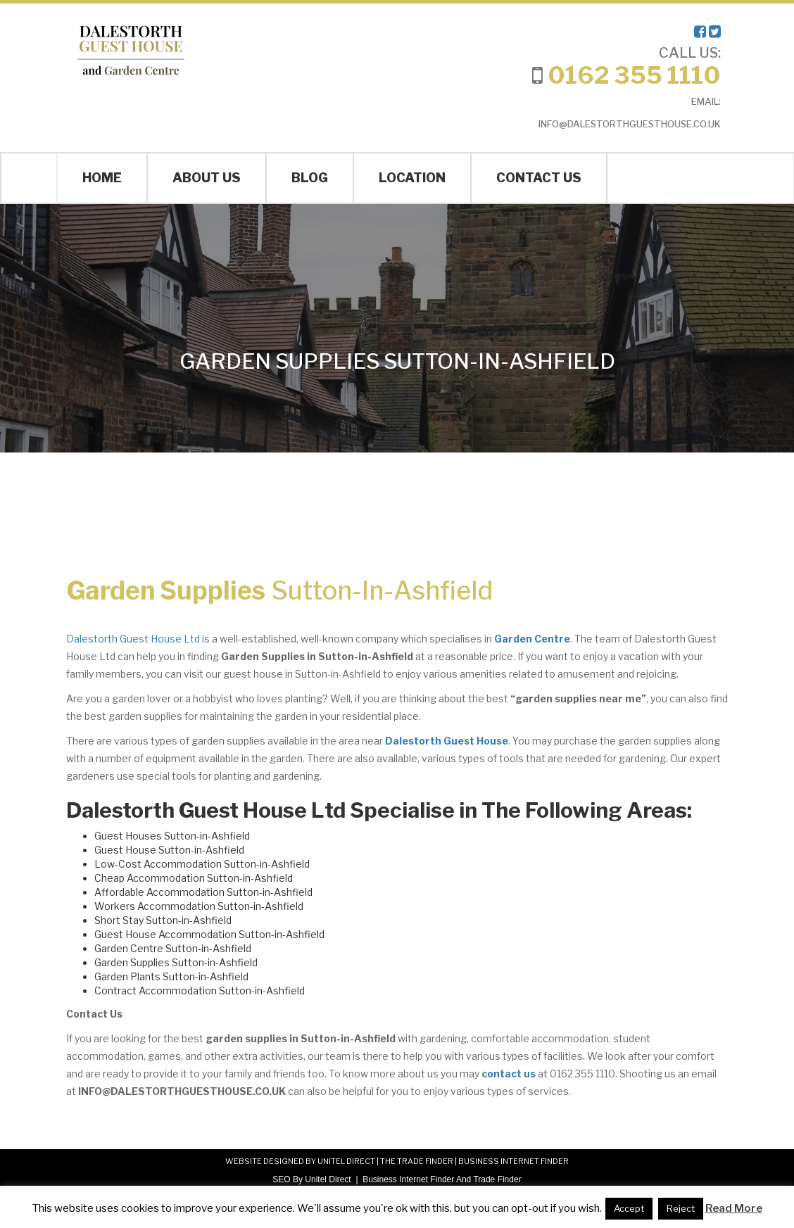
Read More (733, 1208)
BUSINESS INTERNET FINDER (513, 1161)
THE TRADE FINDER (416, 1161)
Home (102, 177)
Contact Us (538, 177)
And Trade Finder (487, 1179)
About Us (206, 177)
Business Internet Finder (408, 1179)
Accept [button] (629, 1208)
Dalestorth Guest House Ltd (133, 639)
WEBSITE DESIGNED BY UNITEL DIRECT (300, 1161)
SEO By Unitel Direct (311, 1179)
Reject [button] (681, 1208)
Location (412, 177)
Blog (309, 177)
